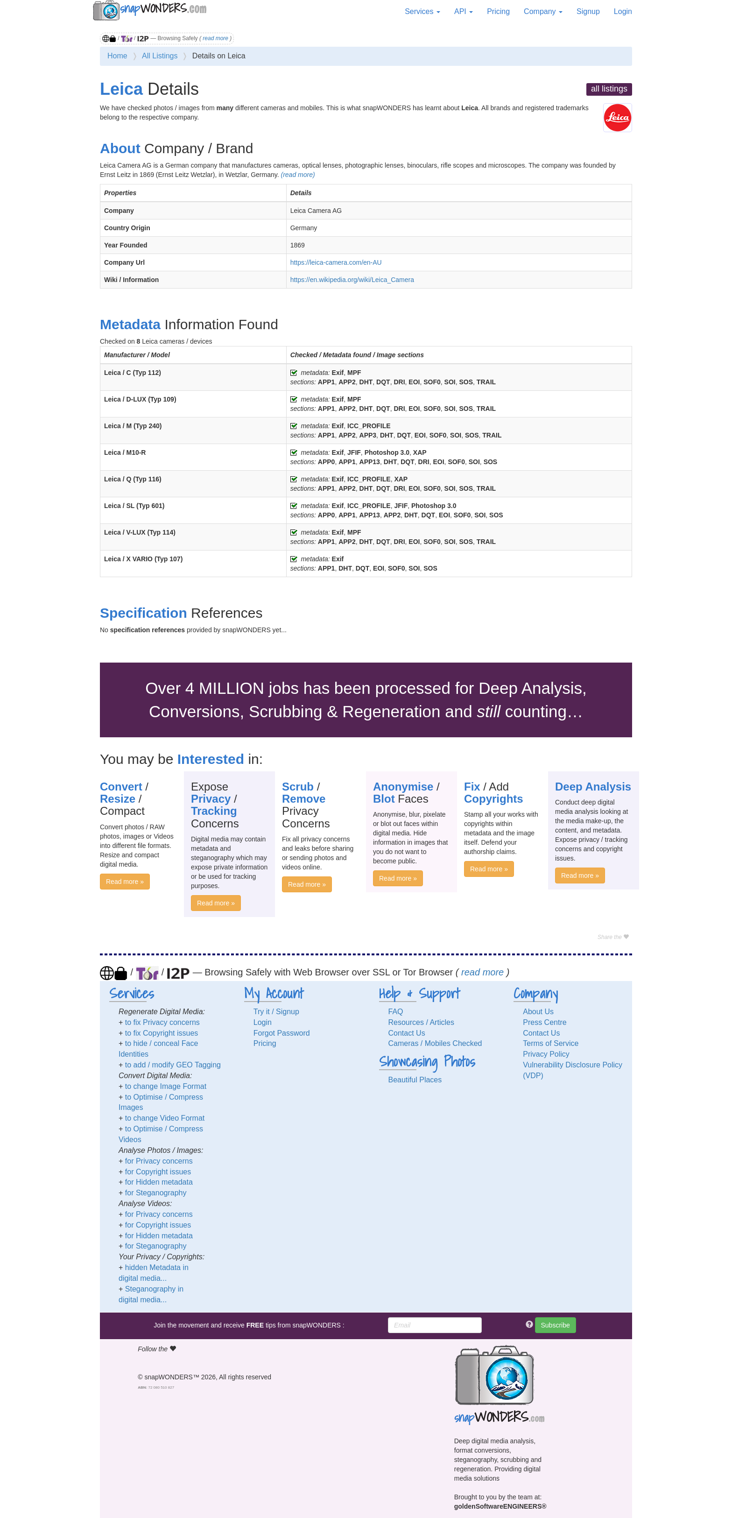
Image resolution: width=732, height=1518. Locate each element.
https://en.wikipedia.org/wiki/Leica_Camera (352, 279)
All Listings (159, 56)
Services (422, 11)
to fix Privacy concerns (162, 1022)
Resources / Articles (421, 1022)
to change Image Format (165, 1086)
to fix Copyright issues (161, 1033)
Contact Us (406, 1033)
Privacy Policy (546, 1054)
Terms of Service (550, 1043)
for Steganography (156, 1193)
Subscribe (555, 1325)
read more (215, 38)
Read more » (125, 881)
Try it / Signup (276, 1012)
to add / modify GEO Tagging (173, 1065)
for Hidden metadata (159, 1182)
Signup (588, 11)
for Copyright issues (158, 1172)
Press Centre (544, 1022)
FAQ (395, 1012)
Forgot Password (281, 1033)
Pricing (498, 11)
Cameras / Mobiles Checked (435, 1043)
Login (623, 11)
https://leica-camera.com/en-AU (336, 262)
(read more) (298, 174)
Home (117, 56)
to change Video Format (164, 1118)
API (463, 11)
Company (543, 11)
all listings (609, 88)
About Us (538, 1012)
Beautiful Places (415, 1080)
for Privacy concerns (159, 1161)
